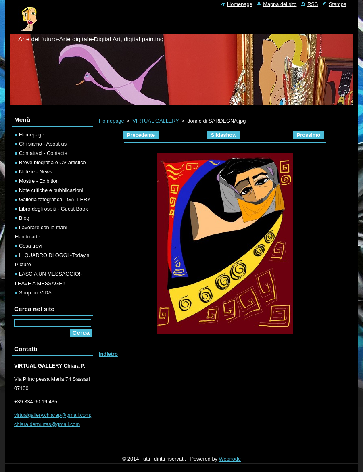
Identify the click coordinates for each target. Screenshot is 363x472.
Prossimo (308, 135)
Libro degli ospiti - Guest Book (53, 209)
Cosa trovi (30, 246)
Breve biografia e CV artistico (52, 162)
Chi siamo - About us (43, 144)
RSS (312, 4)
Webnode (230, 459)
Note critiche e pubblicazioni (51, 190)
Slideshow (223, 135)
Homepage (111, 121)
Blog (24, 218)
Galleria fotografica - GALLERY (55, 199)
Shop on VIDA (35, 293)
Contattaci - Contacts (43, 153)
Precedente (141, 135)
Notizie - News (35, 172)
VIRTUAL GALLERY (155, 121)
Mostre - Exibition (39, 181)
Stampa (337, 4)
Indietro (108, 354)
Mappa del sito (279, 4)
